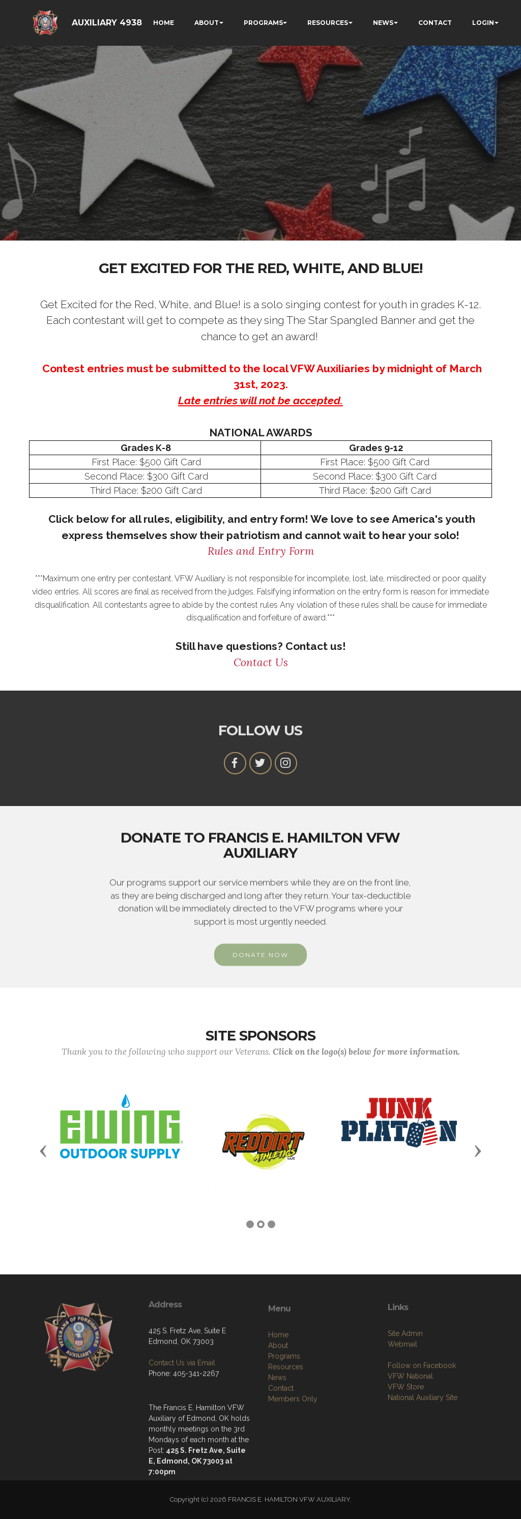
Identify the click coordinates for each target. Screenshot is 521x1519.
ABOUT (206, 22)
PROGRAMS (263, 22)
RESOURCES (327, 22)
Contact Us (261, 662)
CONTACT (435, 22)
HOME (163, 22)
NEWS (383, 22)
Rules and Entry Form (261, 551)
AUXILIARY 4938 (107, 22)
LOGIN (483, 22)
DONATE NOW (260, 972)
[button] (43, 1150)
